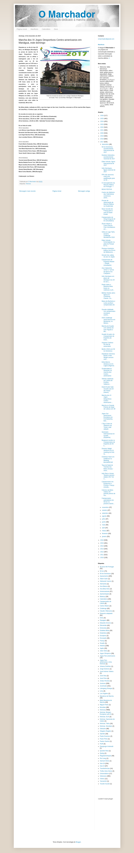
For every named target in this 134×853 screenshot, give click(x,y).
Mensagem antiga (84, 191)
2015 (102, 543)
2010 (102, 557)
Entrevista (103, 628)
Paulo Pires (103, 739)
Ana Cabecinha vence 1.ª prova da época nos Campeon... (108, 270)
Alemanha (103, 584)
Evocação (103, 638)
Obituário (103, 728)
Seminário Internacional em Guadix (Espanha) (108, 434)
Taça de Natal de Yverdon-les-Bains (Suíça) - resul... (107, 467)
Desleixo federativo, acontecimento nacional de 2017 (108, 157)
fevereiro (105, 533)
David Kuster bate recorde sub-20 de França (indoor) (108, 389)
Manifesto (34, 29)
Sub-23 (102, 766)
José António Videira (106, 671)
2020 (102, 133)
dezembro (105, 144)
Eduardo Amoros (105, 623)
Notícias (28, 183)
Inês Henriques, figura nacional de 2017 (108, 170)
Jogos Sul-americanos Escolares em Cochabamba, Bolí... (107, 417)
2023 (102, 124)
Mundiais (103, 707)
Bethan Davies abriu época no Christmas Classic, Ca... (108, 295)
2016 (102, 540)
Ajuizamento (104, 576)
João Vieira (103, 651)
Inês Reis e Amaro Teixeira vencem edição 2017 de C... (108, 476)
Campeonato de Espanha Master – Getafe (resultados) (108, 262)
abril (103, 528)
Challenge (103, 608)
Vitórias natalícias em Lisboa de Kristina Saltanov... (107, 381)
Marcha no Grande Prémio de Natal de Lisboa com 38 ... (108, 408)
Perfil (101, 744)
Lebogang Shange (106, 688)
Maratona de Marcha (107, 696)
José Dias (103, 676)
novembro (105, 507)
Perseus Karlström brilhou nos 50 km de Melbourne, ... (108, 250)
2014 (102, 546)
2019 (102, 136)
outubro (104, 510)
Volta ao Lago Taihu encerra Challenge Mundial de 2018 (108, 234)
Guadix (102, 643)
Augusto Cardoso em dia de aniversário (107, 344)
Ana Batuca (104, 586)
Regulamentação (105, 756)
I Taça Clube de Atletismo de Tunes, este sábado (107, 426)
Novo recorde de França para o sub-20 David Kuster (107, 211)
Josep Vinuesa (105, 681)
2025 (102, 118)
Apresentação (104, 594)
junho (104, 522)
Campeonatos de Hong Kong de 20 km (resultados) (108, 219)
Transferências (105, 768)
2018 (102, 139)
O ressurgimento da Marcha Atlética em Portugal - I (108, 184)
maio (104, 525)
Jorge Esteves (104, 669)
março (104, 531)
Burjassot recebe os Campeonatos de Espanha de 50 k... (108, 442)
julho (104, 519)
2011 (102, 555)
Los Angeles (104, 693)
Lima (101, 691)
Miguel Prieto (104, 705)
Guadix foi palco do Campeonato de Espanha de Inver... (108, 337)
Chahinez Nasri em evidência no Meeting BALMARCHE (108, 459)
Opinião (102, 734)
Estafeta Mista (104, 630)
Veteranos (103, 776)
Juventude (103, 686)
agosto (104, 516)
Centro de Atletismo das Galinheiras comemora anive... (108, 195)
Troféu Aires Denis (106, 771)
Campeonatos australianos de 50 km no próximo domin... (108, 501)
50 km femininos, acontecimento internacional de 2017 (108, 149)
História (102, 646)
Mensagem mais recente (27, 191)
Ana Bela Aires (105, 589)
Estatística (103, 633)
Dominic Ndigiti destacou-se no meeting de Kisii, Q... (108, 451)
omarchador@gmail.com (106, 39)
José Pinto (103, 678)
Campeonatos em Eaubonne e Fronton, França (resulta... (108, 484)
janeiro (104, 536)
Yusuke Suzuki (105, 784)
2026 (102, 115)
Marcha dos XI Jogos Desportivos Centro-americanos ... (107, 398)
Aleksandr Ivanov (105, 581)
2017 (102, 142)
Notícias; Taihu (105, 723)
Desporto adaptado (106, 613)
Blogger (78, 842)
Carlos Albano (104, 606)
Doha (102, 618)
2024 (102, 121)
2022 (102, 127)
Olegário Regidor (105, 731)
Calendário (46, 29)
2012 (102, 552)
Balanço (102, 596)
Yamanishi (103, 781)
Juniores (102, 683)
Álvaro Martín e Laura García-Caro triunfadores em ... (108, 226)
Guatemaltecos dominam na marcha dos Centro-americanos (107, 372)
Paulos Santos (104, 741)
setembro (105, 513)
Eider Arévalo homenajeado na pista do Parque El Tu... (108, 243)
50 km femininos (105, 573)
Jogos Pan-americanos (107, 656)
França (102, 641)
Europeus (103, 635)
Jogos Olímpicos (105, 653)
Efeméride (103, 625)
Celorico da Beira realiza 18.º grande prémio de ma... (108, 492)
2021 (102, 130)
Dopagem (103, 620)
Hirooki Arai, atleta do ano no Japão (108, 256)
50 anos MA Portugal (107, 567)
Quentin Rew (104, 751)
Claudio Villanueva (106, 611)
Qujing (102, 753)
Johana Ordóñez (105, 666)
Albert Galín (104, 579)
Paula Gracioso (105, 736)
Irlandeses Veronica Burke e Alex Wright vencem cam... (108, 356)
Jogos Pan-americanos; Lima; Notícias (106, 662)
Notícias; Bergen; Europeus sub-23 (105, 713)
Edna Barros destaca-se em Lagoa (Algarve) (108, 364)
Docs (56, 29)
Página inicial (22, 29)
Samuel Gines (104, 761)
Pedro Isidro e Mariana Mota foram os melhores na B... (108, 287)
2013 (102, 549)
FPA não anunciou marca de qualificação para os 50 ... (108, 177)
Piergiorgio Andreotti (106, 746)
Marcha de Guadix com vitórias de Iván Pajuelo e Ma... (108, 328)
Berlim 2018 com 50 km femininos (108, 350)
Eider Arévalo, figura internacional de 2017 (108, 163)
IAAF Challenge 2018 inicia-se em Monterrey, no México (108, 320)
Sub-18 (102, 763)
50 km (102, 571)
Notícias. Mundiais (106, 726)
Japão (102, 648)
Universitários (104, 773)
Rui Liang (103, 758)
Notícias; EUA (104, 717)
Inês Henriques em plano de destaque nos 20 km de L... (108, 279)
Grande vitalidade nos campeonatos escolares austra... (108, 312)
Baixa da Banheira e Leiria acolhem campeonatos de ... (108, 303)
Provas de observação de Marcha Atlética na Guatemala (108, 203)
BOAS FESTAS (107, 189)
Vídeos (102, 779)
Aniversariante (104, 591)
